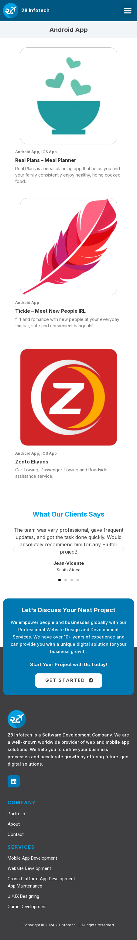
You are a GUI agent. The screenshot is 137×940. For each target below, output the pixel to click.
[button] (127, 10)
